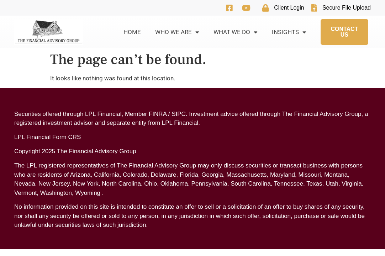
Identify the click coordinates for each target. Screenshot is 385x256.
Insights (289, 32)
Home (132, 32)
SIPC (179, 114)
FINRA (158, 114)
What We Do (235, 32)
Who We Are (177, 32)
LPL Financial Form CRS (47, 137)
